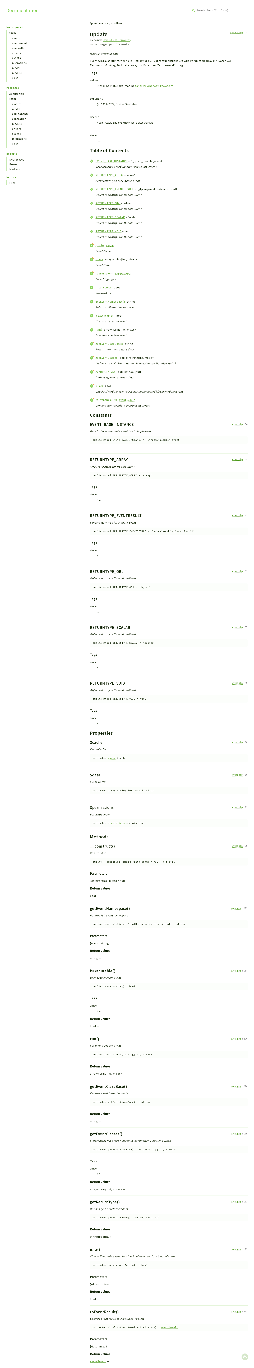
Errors (13, 164)
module (17, 73)
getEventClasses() (107, 357)
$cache (99, 245)
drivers (16, 53)
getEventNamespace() (110, 301)
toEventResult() (106, 400)
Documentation (22, 10)
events (16, 58)
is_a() (99, 386)
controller (19, 48)
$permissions (104, 273)
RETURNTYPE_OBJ (107, 203)
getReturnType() (106, 372)
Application (16, 93)
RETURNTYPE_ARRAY (109, 175)
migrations (19, 63)
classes (17, 38)
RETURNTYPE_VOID (108, 231)
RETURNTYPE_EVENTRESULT (114, 189)
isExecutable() (104, 315)
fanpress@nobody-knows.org (154, 86)
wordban (116, 23)
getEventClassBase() (109, 343)
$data (99, 259)
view (15, 77)
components (20, 43)
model (16, 68)
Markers (14, 169)
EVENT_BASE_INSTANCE (111, 161)
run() (98, 329)
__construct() (104, 287)
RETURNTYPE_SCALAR (110, 217)
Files (12, 183)
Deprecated (16, 159)
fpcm (12, 33)
